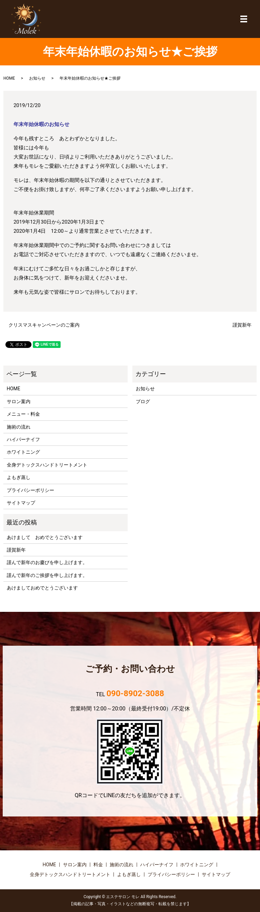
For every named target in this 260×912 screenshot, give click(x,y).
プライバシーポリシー (30, 490)
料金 (98, 864)
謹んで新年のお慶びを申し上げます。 (47, 562)
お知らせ (37, 78)
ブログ (143, 401)
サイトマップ (21, 502)
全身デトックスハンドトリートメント (47, 465)
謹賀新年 (242, 325)
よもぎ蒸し (18, 477)
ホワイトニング (23, 452)
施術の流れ (18, 427)
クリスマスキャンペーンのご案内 (44, 325)
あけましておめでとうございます (42, 587)
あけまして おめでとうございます (45, 537)
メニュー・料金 (23, 414)
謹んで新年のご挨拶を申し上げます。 (47, 575)
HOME (9, 78)
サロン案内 (18, 401)
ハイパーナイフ (23, 439)
